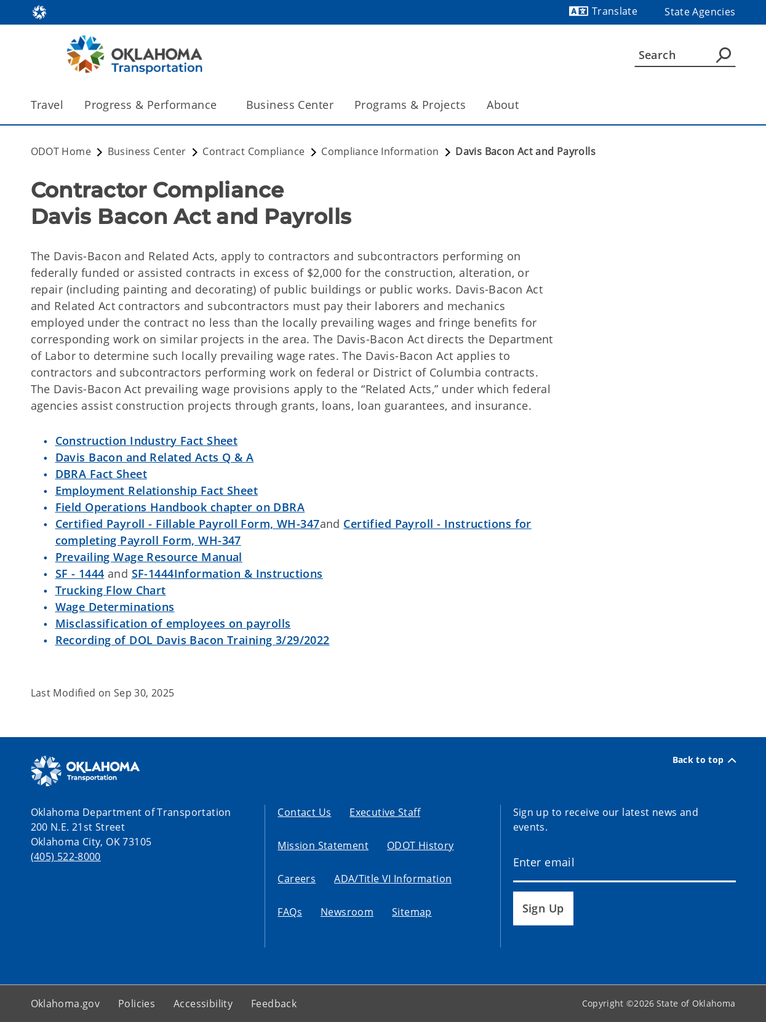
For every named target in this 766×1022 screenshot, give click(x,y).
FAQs (289, 912)
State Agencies (699, 11)
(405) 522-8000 (66, 856)
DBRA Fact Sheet (101, 473)
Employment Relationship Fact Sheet (156, 490)
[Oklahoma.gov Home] (39, 11)
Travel (47, 104)
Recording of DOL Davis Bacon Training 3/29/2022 (192, 640)
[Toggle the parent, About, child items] (523, 105)
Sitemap (412, 912)
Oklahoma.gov (65, 1003)
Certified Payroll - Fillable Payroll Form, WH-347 (187, 523)
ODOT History (420, 845)
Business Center (289, 104)
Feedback (274, 1003)
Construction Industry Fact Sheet (146, 440)
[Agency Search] (723, 54)
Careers (296, 878)
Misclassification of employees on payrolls (173, 623)
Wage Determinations (115, 606)
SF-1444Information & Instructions (227, 573)
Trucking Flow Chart (110, 590)
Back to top (704, 760)
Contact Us (304, 812)
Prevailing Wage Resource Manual (148, 556)
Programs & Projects (410, 104)
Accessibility (203, 1003)
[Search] (685, 54)
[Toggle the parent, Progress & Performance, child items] (221, 105)
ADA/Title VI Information (393, 878)
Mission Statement (322, 845)
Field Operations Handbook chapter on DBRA (180, 507)
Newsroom (347, 912)
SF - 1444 (80, 573)
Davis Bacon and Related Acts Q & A (154, 457)
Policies (136, 1003)
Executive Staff (384, 812)
